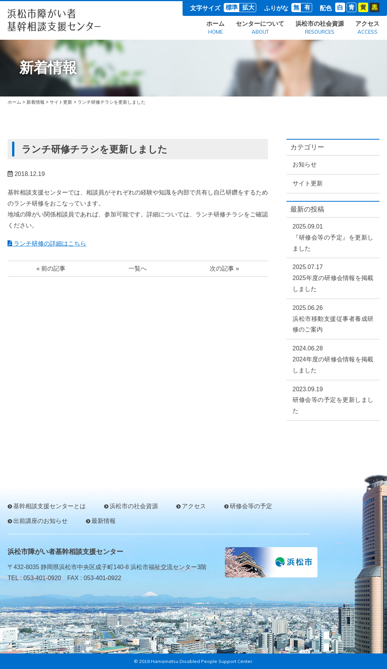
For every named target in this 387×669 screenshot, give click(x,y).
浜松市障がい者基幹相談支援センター (65, 551)
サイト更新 (61, 102)
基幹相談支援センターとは (49, 506)
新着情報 (35, 102)
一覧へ (137, 268)
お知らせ (305, 164)
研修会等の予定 (251, 506)
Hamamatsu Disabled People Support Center (201, 661)
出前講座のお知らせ (40, 521)
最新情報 (103, 521)
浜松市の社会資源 (320, 28)
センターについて (260, 28)
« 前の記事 (50, 268)
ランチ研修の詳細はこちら (47, 243)
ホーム (215, 28)
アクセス (367, 28)
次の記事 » (224, 268)
